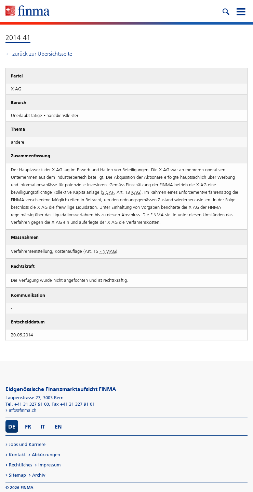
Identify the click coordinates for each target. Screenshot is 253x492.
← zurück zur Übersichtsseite (38, 53)
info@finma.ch (22, 410)
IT (43, 426)
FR (28, 426)
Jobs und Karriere (27, 444)
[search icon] (225, 11)
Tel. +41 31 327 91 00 (27, 404)
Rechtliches (20, 464)
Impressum (49, 464)
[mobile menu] (241, 11)
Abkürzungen (46, 454)
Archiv (38, 475)
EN (58, 426)
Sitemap (17, 475)
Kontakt (17, 454)
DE (11, 426)
